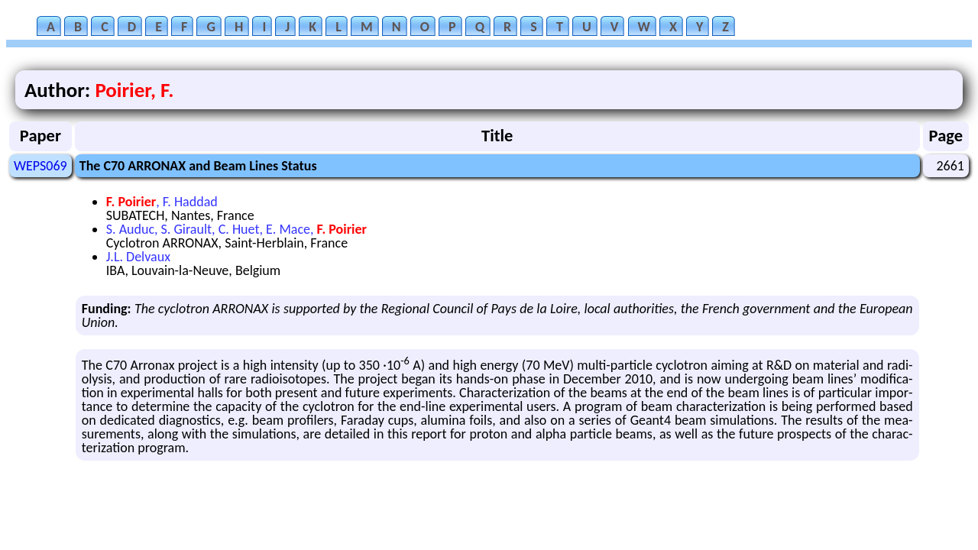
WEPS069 (40, 165)
